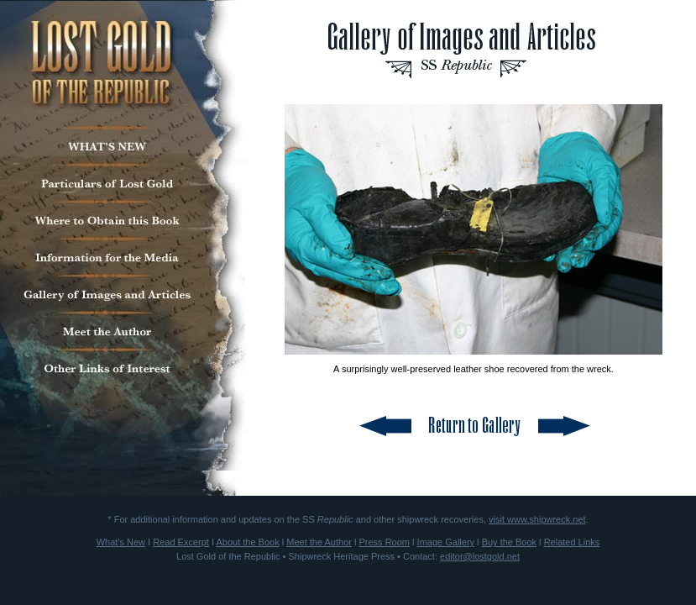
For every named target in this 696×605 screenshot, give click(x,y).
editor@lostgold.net (480, 556)
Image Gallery (445, 542)
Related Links (572, 542)
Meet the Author (319, 542)
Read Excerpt (181, 542)
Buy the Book (509, 542)
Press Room (384, 542)
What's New (121, 542)
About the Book (247, 542)
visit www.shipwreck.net (537, 519)
